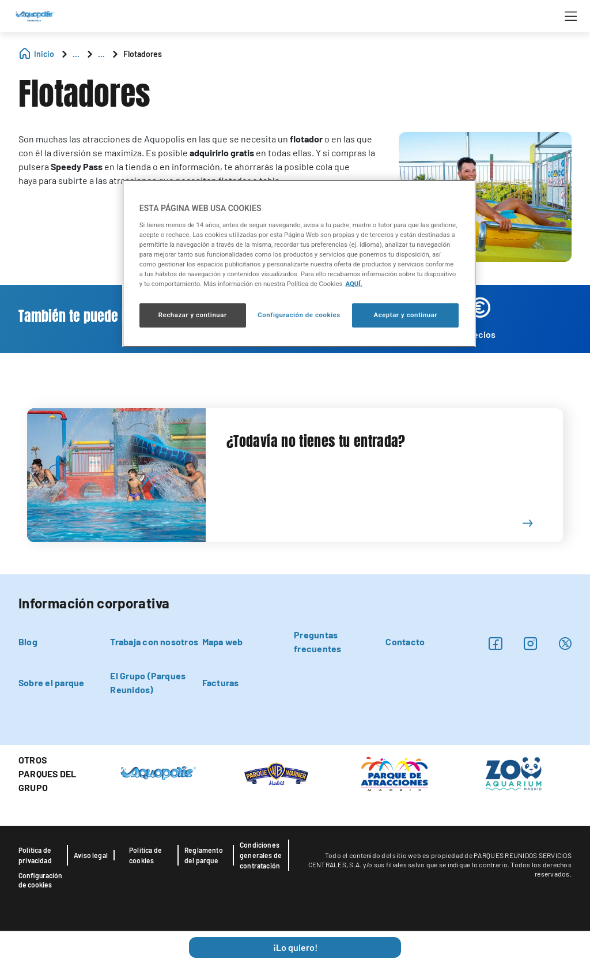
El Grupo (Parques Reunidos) (148, 682)
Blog (27, 641)
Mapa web (222, 641)
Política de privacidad (35, 855)
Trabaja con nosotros (154, 641)
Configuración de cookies (40, 880)
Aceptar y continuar (405, 315)
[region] (299, 263)
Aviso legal (91, 855)
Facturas (220, 682)
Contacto (405, 641)
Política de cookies (145, 855)
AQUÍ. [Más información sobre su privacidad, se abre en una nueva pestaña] (353, 284)
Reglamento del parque (203, 855)
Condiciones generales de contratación (261, 855)
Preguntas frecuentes (317, 641)
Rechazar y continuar (192, 315)
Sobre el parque (51, 682)
